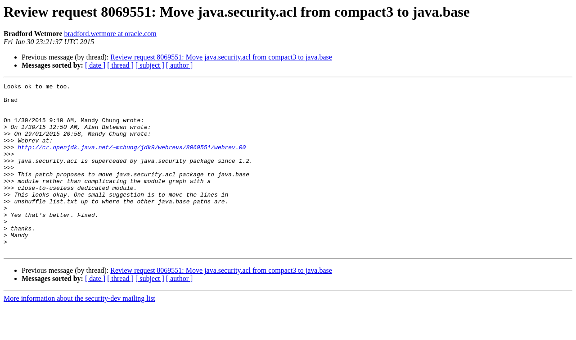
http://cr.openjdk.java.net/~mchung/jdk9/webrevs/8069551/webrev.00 (132, 160)
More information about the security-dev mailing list (79, 332)
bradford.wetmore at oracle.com (110, 33)
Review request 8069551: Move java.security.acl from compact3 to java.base (221, 57)
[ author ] (179, 65)
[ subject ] (149, 65)
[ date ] (95, 65)
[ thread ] (120, 65)
